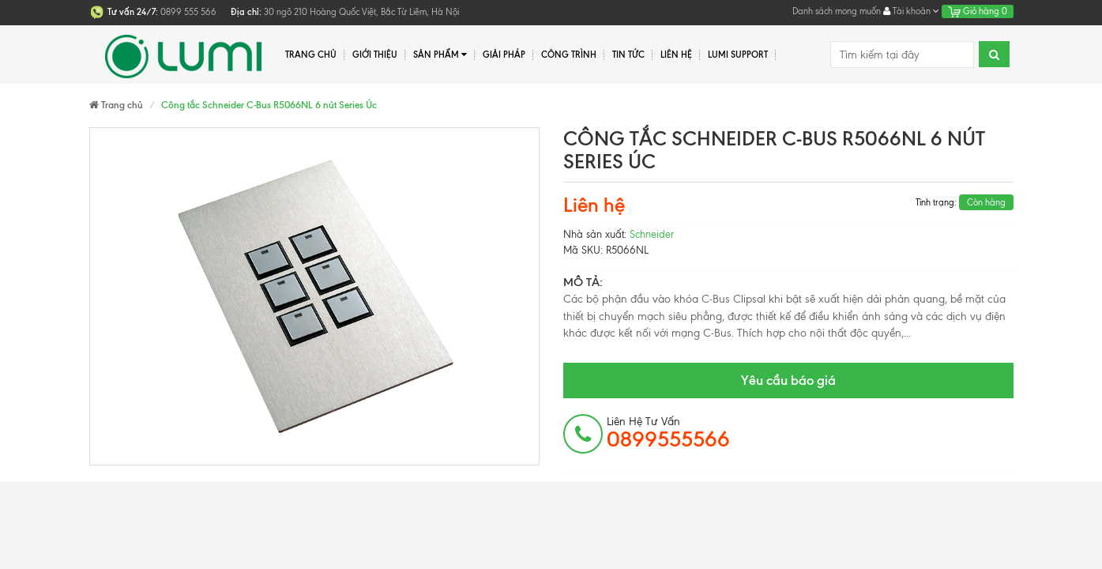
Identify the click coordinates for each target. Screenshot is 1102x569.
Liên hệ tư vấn (668, 433)
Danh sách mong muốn (836, 11)
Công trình (568, 54)
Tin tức (628, 54)
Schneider (652, 234)
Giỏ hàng (977, 11)
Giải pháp (504, 54)
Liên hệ (676, 54)
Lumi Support (738, 54)
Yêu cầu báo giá (788, 380)
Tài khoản (911, 11)
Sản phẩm (440, 55)
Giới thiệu (374, 54)
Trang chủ (311, 54)
